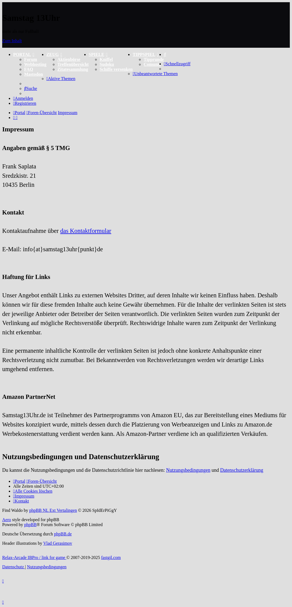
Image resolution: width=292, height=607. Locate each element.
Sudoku (107, 64)
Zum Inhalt (12, 40)
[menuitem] (165, 54)
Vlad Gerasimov (57, 543)
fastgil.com (111, 557)
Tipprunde (154, 59)
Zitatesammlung (72, 69)
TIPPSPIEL (146, 54)
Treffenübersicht (73, 64)
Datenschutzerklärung (241, 470)
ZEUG (54, 54)
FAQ (28, 69)
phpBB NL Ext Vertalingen (53, 510)
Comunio (152, 64)
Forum (30, 59)
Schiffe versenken (116, 69)
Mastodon (33, 74)
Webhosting (35, 64)
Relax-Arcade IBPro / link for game (34, 557)
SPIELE (98, 54)
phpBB (30, 524)
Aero (6, 519)
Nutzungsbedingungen (188, 470)
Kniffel (106, 59)
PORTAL (23, 54)
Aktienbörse (68, 59)
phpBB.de (63, 534)
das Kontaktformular (85, 230)
